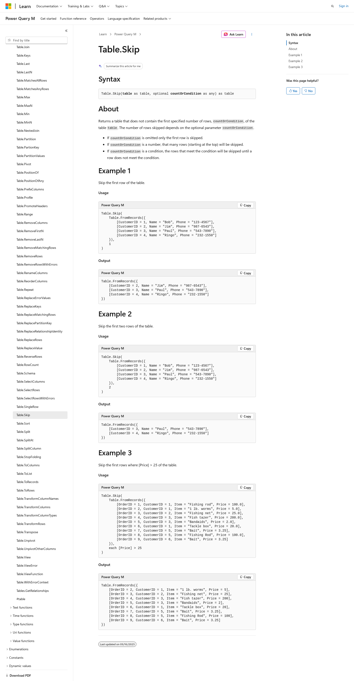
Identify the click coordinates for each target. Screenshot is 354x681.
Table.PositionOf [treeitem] (27, 156)
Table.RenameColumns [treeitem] (32, 257)
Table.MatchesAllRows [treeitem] (31, 64)
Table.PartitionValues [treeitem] (30, 140)
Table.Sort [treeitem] (23, 407)
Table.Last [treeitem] (23, 48)
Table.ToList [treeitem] (24, 458)
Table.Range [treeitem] (24, 198)
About (293, 49)
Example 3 (296, 67)
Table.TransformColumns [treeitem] (33, 491)
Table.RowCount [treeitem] (27, 349)
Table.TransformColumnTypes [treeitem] (36, 499)
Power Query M (125, 34)
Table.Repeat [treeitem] (25, 274)
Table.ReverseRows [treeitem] (29, 340)
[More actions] (252, 34)
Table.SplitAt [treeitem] (24, 424)
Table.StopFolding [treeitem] (28, 441)
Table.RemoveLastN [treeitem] (29, 223)
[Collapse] (66, 31)
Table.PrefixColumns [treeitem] (30, 173)
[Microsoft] (8, 6)
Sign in (344, 6)
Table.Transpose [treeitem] (27, 516)
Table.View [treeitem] (23, 541)
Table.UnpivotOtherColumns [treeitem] (36, 533)
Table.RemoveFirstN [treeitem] (29, 215)
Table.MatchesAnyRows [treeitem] (32, 73)
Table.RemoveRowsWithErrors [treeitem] (36, 248)
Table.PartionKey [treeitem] (27, 131)
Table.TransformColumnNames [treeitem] (37, 483)
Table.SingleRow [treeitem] (27, 391)
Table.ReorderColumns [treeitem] (31, 265)
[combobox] (36, 40)
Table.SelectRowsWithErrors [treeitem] (35, 382)
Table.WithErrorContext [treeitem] (32, 566)
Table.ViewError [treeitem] (27, 549)
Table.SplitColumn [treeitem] (28, 432)
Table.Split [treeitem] (23, 416)
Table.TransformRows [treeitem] (30, 508)
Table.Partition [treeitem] (26, 123)
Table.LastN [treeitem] (24, 56)
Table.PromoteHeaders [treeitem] (32, 190)
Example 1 (295, 55)
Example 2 (296, 61)
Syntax (293, 43)
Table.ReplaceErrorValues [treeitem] (33, 282)
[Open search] (332, 6)
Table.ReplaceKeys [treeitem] (28, 290)
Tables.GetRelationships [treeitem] (32, 575)
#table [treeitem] (20, 583)
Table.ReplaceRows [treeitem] (29, 324)
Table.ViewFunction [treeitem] (29, 558)
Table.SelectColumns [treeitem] (30, 365)
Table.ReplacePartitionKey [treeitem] (34, 307)
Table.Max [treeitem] (23, 81)
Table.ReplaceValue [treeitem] (29, 332)
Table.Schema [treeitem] (25, 357)
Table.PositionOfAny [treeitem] (30, 165)
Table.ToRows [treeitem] (25, 474)
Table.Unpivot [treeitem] (25, 524)
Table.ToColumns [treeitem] (28, 449)
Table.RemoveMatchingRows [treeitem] (36, 232)
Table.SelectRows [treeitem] (28, 374)
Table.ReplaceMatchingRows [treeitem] (36, 299)
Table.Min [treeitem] (23, 98)
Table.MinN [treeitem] (24, 106)
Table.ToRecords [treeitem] (27, 466)
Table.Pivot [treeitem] (23, 148)
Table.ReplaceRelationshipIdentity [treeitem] (39, 315)
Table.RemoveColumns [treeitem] (32, 207)
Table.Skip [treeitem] (23, 399)
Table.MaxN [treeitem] (24, 90)
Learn (103, 34)
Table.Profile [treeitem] (24, 181)
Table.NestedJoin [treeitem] (27, 115)
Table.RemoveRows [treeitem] (29, 240)
